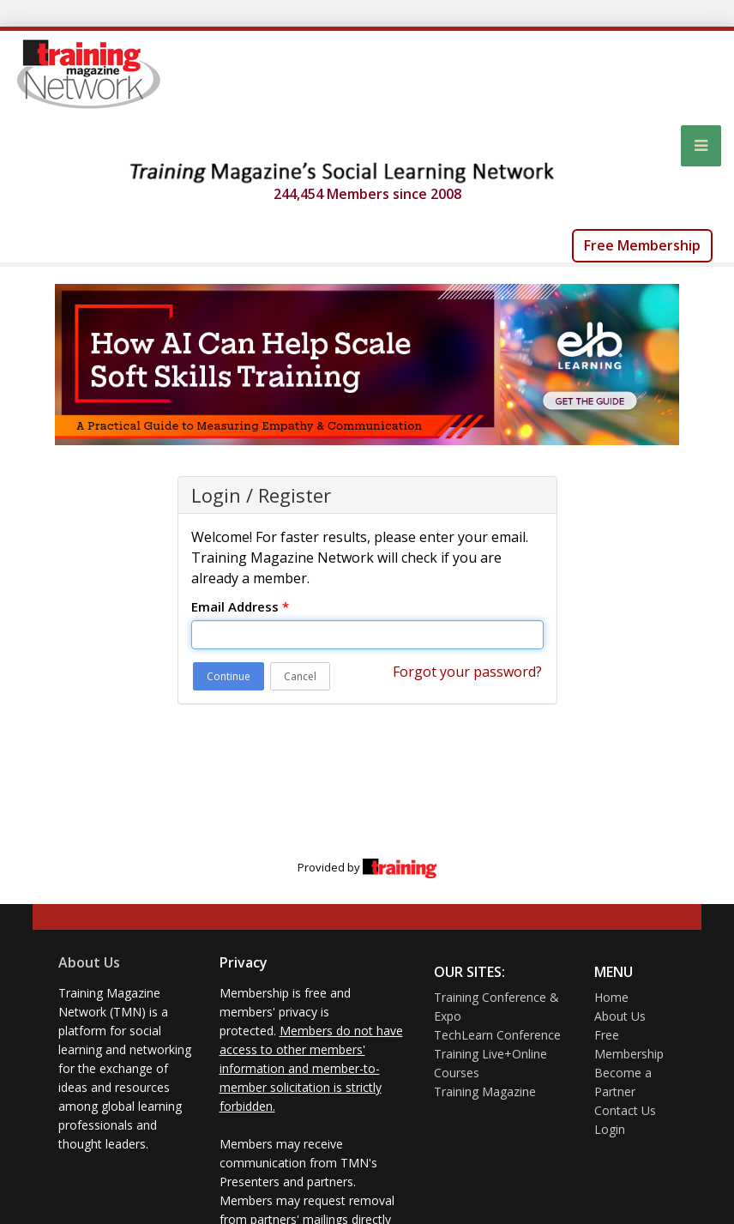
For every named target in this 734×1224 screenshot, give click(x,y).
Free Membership (642, 245)
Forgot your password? (467, 671)
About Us (89, 962)
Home (611, 997)
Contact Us (625, 1110)
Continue (228, 676)
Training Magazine (485, 1091)
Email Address (240, 606)
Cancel (300, 676)
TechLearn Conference (497, 1035)
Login (609, 1129)
